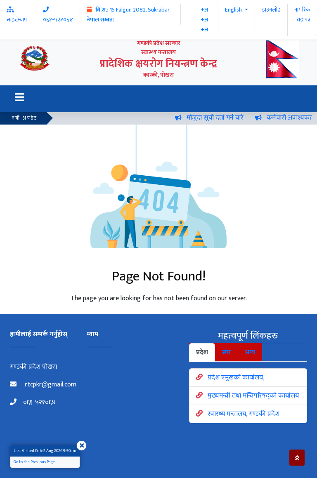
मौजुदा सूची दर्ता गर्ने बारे (217, 117)
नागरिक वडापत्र (302, 14)
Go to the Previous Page (34, 462)
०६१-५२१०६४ (32, 402)
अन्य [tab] (250, 352)
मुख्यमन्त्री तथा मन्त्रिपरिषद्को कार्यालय (253, 395)
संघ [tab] (226, 352)
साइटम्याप (17, 15)
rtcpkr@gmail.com (43, 384)
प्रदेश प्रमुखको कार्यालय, (236, 377)
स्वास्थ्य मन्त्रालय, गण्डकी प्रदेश (243, 413)
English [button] (234, 9)
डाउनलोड (271, 9)
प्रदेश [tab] (202, 352)
